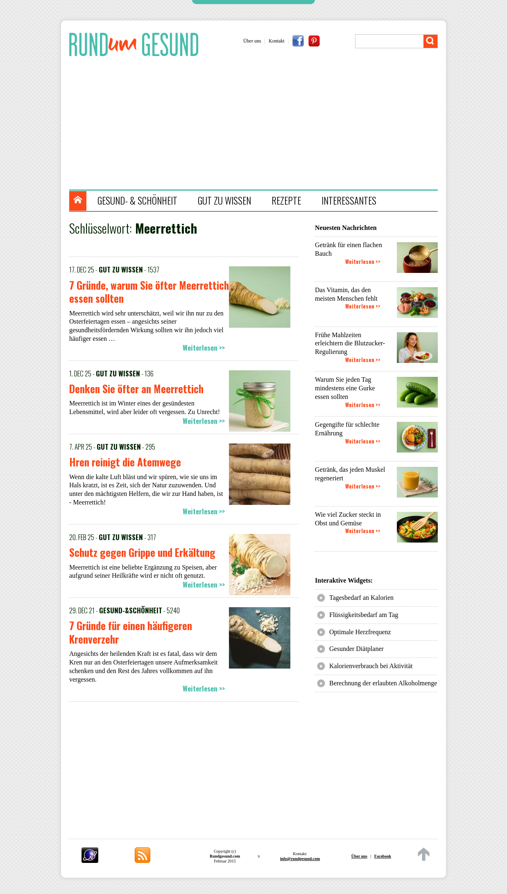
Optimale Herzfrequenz (360, 631)
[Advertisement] (257, 124)
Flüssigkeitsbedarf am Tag (363, 614)
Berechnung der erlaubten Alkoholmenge (383, 683)
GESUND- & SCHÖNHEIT (137, 200)
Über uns (252, 41)
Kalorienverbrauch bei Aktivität (370, 665)
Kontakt (277, 41)
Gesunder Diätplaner (356, 648)
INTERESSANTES (348, 200)
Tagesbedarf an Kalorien (361, 597)
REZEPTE (286, 200)
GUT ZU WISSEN (224, 200)
